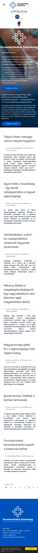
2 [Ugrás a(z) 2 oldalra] (19, 487)
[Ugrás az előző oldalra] (11, 487)
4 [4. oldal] (28, 487)
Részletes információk (9, 551)
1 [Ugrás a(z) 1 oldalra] (15, 487)
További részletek (11, 88)
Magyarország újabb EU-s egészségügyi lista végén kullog (19, 349)
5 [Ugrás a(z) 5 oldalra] (33, 487)
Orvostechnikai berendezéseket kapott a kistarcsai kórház (19, 444)
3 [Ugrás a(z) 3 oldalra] (24, 487)
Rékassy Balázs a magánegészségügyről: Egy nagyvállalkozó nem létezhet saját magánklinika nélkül (19, 293)
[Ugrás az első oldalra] (6, 487)
